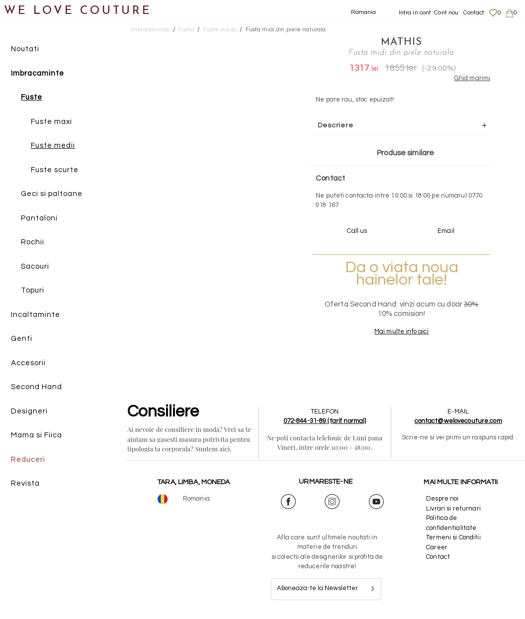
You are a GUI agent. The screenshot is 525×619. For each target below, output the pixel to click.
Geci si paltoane (52, 194)
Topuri (32, 290)
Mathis (401, 42)
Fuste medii (53, 145)
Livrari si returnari (453, 508)
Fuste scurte (55, 170)
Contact (474, 12)
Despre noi (442, 498)
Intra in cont (415, 12)
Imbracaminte (37, 73)
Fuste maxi (51, 121)
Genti (21, 338)
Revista (25, 483)
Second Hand (36, 387)
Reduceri (28, 459)
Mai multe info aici (401, 331)
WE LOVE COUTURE (78, 11)
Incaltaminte (35, 314)
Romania (363, 12)
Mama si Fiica (36, 435)
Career (436, 547)
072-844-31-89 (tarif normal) (324, 420)
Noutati (25, 49)
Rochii (32, 242)
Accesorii (28, 363)
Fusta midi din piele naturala (286, 29)
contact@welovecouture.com (458, 420)
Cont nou (446, 12)
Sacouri (35, 266)
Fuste (31, 97)
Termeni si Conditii (453, 537)
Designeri (29, 411)
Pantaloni (39, 218)
